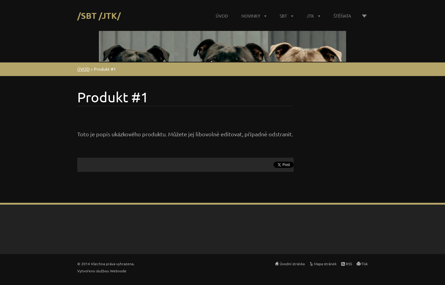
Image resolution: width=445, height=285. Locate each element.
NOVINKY (250, 16)
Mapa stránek (325, 263)
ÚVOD (222, 16)
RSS (349, 263)
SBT (283, 16)
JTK (310, 16)
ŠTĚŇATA (342, 16)
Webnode (118, 270)
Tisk (364, 263)
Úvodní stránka (292, 263)
